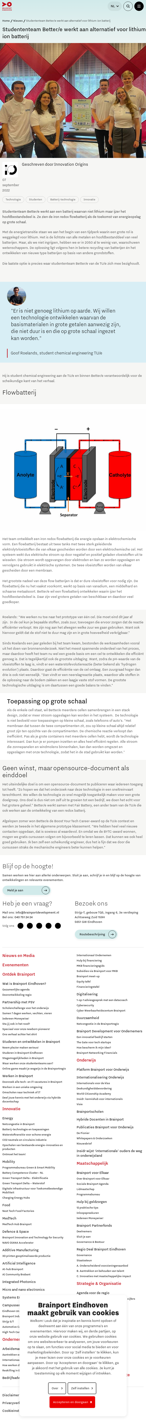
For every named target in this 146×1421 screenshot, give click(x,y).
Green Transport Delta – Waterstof (23, 1183)
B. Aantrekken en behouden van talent (100, 1271)
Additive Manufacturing (20, 1250)
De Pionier (83, 1133)
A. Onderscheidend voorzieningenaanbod (102, 1265)
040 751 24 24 (23, 917)
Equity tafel (84, 981)
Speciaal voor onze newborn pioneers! (26, 1029)
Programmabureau (88, 1194)
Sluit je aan (84, 1236)
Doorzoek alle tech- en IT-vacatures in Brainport (32, 1082)
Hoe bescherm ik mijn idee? (94, 1047)
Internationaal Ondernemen (94, 955)
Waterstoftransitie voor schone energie (26, 1134)
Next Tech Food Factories (18, 1211)
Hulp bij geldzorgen (92, 1202)
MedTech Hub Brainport (17, 1224)
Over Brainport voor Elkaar (93, 1178)
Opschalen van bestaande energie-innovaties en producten (32, 1147)
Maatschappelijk (92, 1163)
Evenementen (15, 965)
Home (6, 20)
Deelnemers (84, 1231)
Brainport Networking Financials (97, 1053)
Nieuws (18, 20)
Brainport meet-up (88, 976)
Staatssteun (84, 1260)
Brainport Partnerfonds (94, 1226)
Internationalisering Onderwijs (100, 1077)
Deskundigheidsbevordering (94, 1088)
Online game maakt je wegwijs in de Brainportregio (34, 1068)
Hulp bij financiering (89, 960)
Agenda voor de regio (93, 1293)
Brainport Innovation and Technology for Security (32, 1237)
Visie (80, 1104)
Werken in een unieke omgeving (22, 1087)
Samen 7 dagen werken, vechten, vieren (27, 1013)
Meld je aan (15, 890)
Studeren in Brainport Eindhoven (22, 1053)
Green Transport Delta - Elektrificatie (25, 1178)
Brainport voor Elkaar (93, 1173)
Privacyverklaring (15, 1403)
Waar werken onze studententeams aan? (27, 1063)
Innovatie (11, 1109)
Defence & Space (15, 1232)
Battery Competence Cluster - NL (22, 1172)
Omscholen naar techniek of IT (21, 1092)
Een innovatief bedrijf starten (94, 1037)
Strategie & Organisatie (99, 1283)
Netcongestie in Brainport (18, 1124)
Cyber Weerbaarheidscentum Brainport (101, 1010)
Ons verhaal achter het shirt (19, 1034)
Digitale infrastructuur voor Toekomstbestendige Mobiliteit (32, 1190)
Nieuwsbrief (84, 1143)
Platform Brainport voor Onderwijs (103, 1070)
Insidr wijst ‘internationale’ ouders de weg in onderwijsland (109, 1153)
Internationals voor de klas (93, 1083)
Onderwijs (86, 1060)
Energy (7, 1118)
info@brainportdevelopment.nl (37, 912)
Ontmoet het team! (14, 1154)
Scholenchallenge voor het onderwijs (25, 1008)
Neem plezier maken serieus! (20, 1047)
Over (55, 1388)
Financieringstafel (88, 986)
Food (6, 1205)
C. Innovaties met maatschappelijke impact (104, 1276)
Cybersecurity (85, 1005)
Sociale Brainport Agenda (93, 1184)
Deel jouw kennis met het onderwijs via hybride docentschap (31, 1099)
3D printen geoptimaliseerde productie (26, 1256)
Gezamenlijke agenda (16, 989)
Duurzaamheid (88, 1018)
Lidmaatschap (85, 1189)
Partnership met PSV (18, 1002)
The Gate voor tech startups (94, 1042)
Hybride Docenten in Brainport (100, 1119)
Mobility (8, 1162)
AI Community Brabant (16, 1274)
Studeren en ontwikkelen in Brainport (31, 1042)
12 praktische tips (87, 1207)
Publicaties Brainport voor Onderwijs (105, 1127)
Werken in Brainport (17, 1076)
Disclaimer (10, 1395)
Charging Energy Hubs (16, 1197)
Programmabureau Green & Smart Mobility (28, 1167)
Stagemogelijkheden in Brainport (23, 1058)
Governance (84, 1255)
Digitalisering (87, 994)
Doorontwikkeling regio (17, 994)
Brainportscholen (90, 1112)
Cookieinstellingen (17, 1411)
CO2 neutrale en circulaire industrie (24, 1140)
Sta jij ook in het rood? (16, 1023)
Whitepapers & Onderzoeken (94, 1138)
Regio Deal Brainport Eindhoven (101, 1249)
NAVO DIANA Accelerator (18, 1242)
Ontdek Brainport (18, 974)
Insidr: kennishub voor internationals (100, 1099)
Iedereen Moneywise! (15, 1018)
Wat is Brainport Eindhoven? (24, 984)
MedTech (9, 1218)
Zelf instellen (80, 1388)
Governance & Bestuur (90, 1242)
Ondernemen (14, 1339)
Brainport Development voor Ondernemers (109, 1031)
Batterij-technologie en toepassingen (25, 1129)
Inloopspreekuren (88, 1213)
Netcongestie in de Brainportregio (98, 1023)
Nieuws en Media (18, 955)
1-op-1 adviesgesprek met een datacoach (102, 1000)
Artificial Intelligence (18, 1263)
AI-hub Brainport (12, 1269)
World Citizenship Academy (94, 1093)
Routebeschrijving (92, 934)
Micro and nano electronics (23, 1290)
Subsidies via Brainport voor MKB (97, 971)
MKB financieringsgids (90, 965)
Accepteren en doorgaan (70, 1402)
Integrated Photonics (19, 1282)
